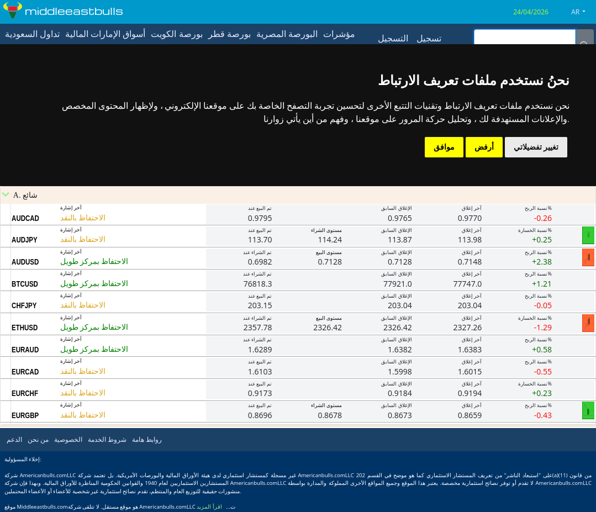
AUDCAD (25, 218)
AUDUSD (25, 261)
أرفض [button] (484, 146)
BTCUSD (25, 283)
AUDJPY (25, 239)
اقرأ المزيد (209, 506)
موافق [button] (444, 146)
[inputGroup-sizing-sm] (525, 37)
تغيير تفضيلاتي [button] (536, 146)
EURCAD (25, 371)
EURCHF (25, 393)
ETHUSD (25, 327)
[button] (582, 12)
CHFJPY (24, 305)
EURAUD (25, 349)
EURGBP (25, 415)
